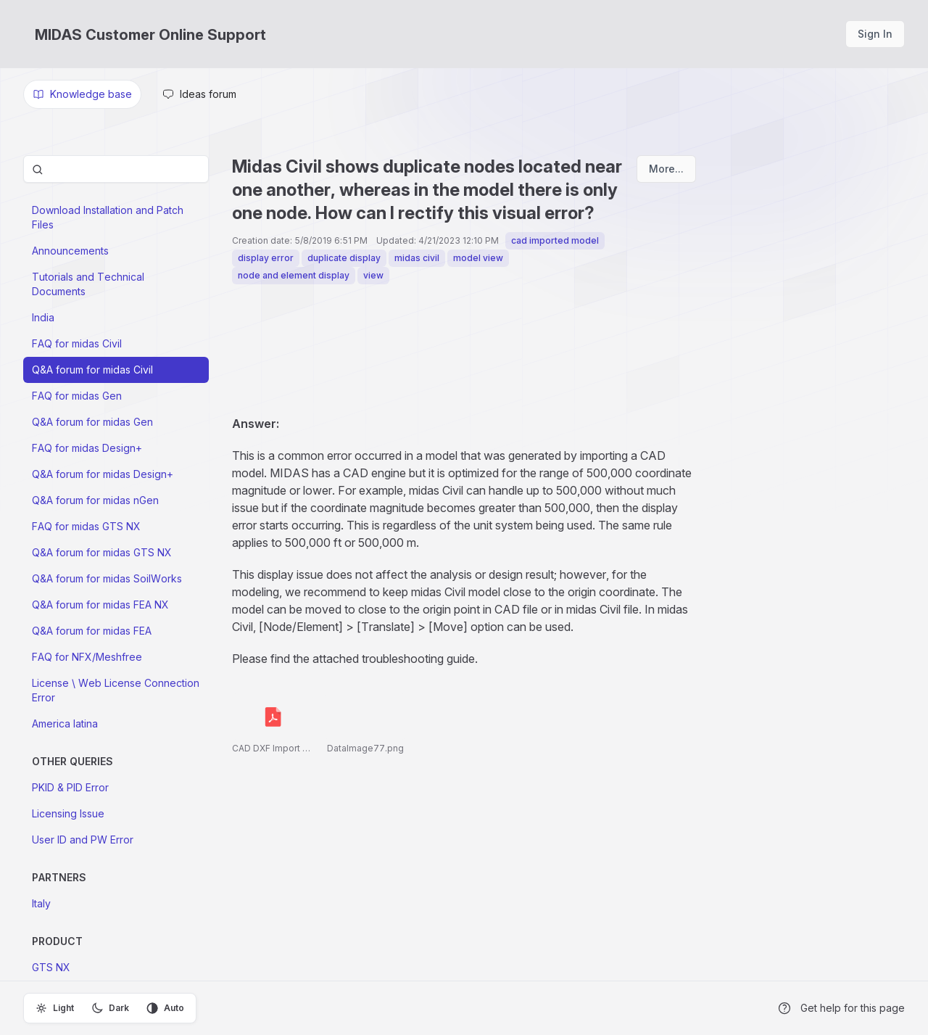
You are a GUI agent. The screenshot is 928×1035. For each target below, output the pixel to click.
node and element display (293, 275)
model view (478, 257)
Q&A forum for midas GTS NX (102, 552)
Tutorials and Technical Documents (88, 284)
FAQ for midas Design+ (87, 448)
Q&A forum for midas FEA (92, 630)
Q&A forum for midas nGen (95, 500)
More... (666, 168)
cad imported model (555, 240)
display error (266, 257)
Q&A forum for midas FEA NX (100, 604)
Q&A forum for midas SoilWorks (107, 578)
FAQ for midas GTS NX (86, 526)
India (43, 317)
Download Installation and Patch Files (107, 217)
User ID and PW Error (82, 839)
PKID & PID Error (70, 787)
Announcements (70, 250)
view (373, 275)
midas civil (416, 257)
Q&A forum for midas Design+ (102, 474)
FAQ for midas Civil (77, 343)
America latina (65, 723)
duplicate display (344, 257)
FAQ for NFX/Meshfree (87, 657)
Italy (41, 903)
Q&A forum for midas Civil (92, 369)
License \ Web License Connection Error (115, 690)
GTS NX (51, 967)
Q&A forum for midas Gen (92, 422)
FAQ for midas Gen (77, 395)
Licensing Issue (68, 813)
